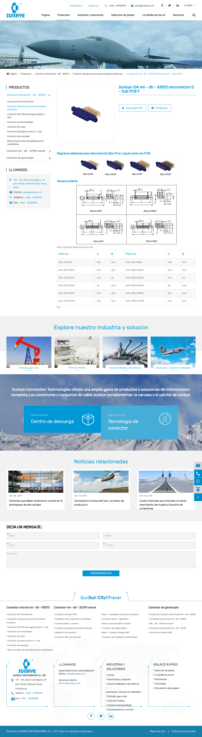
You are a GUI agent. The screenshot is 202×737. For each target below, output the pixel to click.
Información (76, 5)
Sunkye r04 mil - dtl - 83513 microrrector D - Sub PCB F (154, 74)
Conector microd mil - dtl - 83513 (52, 74)
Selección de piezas (122, 15)
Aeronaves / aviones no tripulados (173, 368)
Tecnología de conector (123, 425)
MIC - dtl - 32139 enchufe (160, 623)
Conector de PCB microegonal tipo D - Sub (26, 116)
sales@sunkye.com (144, 5)
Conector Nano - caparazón (115, 619)
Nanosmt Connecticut (65, 632)
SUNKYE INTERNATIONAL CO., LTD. (39, 731)
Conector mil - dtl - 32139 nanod (25, 151)
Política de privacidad (184, 731)
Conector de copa (16, 127)
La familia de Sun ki (153, 15)
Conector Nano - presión (66, 623)
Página (46, 15)
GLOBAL (188, 5)
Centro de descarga (52, 421)
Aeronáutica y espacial (118, 679)
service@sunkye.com (69, 683)
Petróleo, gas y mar (29, 368)
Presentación (101, 573)
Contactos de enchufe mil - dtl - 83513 (167, 619)
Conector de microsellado (20, 122)
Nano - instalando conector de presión (120, 614)
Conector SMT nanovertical (67, 637)
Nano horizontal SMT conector (116, 623)
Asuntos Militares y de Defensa (125, 368)
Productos (64, 15)
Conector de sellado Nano (114, 628)
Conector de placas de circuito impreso (73, 628)
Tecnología (160, 683)
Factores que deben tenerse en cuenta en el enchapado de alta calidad (35, 502)
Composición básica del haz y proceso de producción (99, 502)
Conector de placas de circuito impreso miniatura (97, 74)
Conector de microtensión (20, 101)
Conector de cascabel (18, 136)
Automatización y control (120, 709)
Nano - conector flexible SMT (115, 632)
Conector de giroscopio (20, 157)
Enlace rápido (166, 664)
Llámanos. (94, 5)
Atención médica (76, 367)
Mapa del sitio (157, 731)
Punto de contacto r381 (160, 632)
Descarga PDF (132, 108)
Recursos (178, 15)
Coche (110, 675)
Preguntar (159, 108)
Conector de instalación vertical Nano (119, 637)
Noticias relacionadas (101, 461)
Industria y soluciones (90, 15)
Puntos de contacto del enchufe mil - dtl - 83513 (172, 614)
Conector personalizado (119, 705)
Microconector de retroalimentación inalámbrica (25, 143)
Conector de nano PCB (65, 614)
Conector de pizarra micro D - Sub (24, 131)
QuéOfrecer (101, 597)
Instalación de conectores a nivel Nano (72, 619)
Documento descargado (167, 688)
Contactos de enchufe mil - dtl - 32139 (167, 628)
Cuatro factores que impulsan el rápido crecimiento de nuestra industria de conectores (163, 503)
